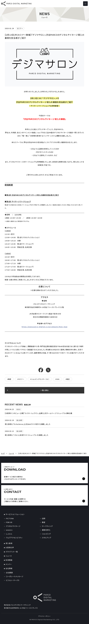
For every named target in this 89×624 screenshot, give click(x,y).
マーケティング (47, 526)
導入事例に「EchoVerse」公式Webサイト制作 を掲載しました (27, 424)
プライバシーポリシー (44, 616)
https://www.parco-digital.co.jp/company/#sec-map (44, 327)
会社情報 (9, 568)
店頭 (43, 518)
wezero (9, 530)
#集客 (9, 379)
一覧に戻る (44, 390)
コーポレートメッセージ (14, 576)
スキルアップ (46, 537)
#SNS (57, 379)
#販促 (68, 379)
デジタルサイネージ (13, 526)
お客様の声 (10, 547)
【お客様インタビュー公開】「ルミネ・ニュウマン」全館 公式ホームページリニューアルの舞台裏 (38, 413)
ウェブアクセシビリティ (14, 537)
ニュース (9, 556)
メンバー (9, 564)
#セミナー (20, 379)
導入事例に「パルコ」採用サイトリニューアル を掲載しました (26, 435)
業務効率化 (46, 530)
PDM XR (9, 522)
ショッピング (46, 534)
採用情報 (9, 560)
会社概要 (9, 572)
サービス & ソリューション (15, 514)
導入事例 (9, 543)
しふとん (9, 534)
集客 (43, 522)
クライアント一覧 (12, 551)
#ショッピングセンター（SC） (39, 379)
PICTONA (10, 518)
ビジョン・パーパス (12, 580)
